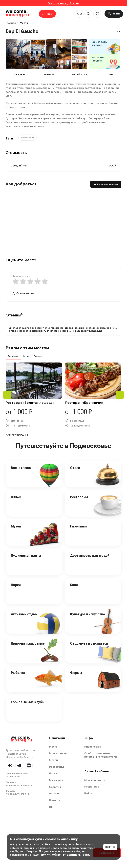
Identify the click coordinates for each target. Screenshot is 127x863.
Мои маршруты (94, 780)
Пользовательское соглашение (17, 775)
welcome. (21, 739)
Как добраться (79, 74)
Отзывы (109, 74)
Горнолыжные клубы (27, 702)
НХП (52, 807)
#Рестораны (27, 137)
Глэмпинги (78, 526)
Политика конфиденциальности (19, 784)
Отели (75, 468)
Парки (16, 585)
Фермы (76, 673)
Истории (55, 793)
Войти (88, 793)
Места (24, 23)
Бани (74, 585)
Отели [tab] (26, 356)
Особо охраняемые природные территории (100, 755)
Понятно (110, 846)
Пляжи (16, 497)
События (55, 786)
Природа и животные (27, 643)
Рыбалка (18, 673)
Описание (19, 74)
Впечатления (21, 468)
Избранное (91, 786)
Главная (11, 23)
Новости (54, 800)
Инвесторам (92, 746)
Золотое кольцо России (64, 3)
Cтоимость (48, 74)
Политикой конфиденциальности (65, 854)
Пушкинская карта (26, 556)
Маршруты (56, 780)
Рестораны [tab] (13, 356)
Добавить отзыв (23, 293)
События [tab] (38, 356)
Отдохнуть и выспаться (89, 643)
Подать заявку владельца (86, 330)
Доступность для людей (89, 556)
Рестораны (79, 497)
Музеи (16, 526)
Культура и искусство (87, 614)
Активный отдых (24, 614)
